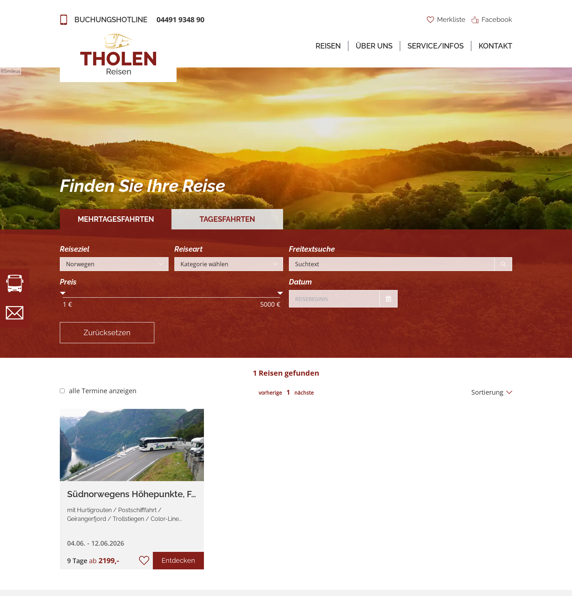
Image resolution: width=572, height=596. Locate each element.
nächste (304, 392)
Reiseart (188, 249)
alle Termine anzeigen (102, 390)
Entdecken (178, 560)
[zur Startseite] (118, 55)
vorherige (270, 392)
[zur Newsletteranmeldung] (14, 313)
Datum (300, 282)
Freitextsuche (312, 249)
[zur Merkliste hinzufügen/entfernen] (144, 560)
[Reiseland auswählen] (114, 264)
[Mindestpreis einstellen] (63, 295)
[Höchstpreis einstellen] (280, 295)
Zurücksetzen (107, 332)
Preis (68, 282)
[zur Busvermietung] (14, 283)
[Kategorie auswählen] (228, 264)
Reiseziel (74, 249)
